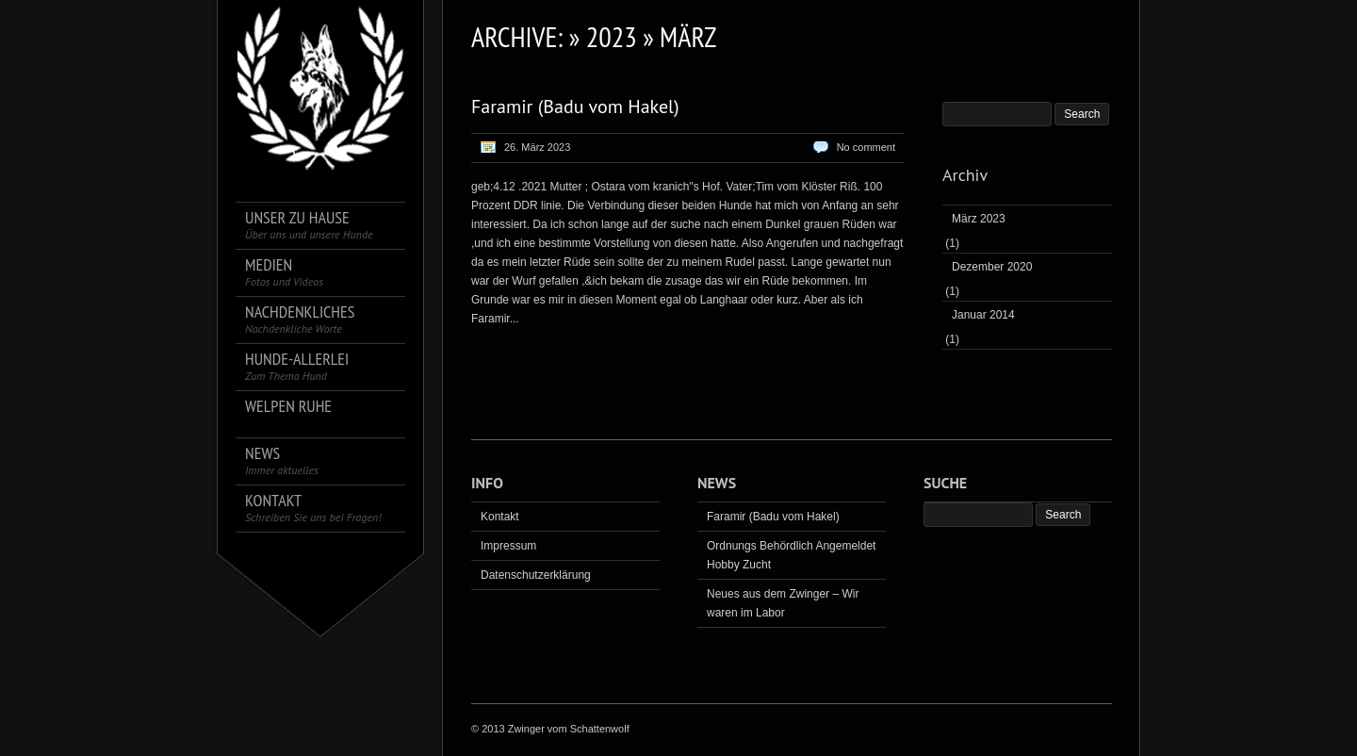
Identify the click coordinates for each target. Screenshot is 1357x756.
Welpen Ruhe (288, 407)
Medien (284, 271)
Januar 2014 (983, 314)
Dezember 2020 (992, 266)
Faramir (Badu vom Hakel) (575, 106)
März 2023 (978, 218)
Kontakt (313, 507)
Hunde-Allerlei (297, 366)
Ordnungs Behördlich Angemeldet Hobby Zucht (791, 555)
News (282, 460)
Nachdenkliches (299, 319)
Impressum (508, 545)
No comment (866, 147)
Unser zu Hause (309, 224)
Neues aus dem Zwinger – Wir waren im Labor (782, 603)
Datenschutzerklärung (536, 575)
